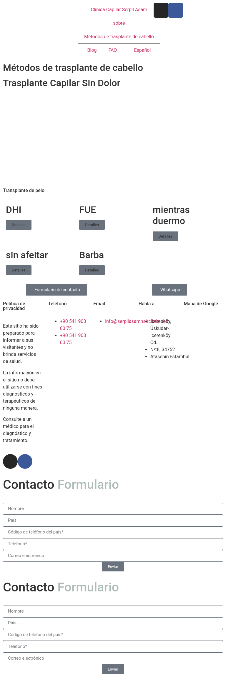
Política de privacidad (14, 306)
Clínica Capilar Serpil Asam (119, 9)
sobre (119, 23)
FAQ (113, 50)
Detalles (19, 225)
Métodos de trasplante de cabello (119, 36)
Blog (92, 50)
